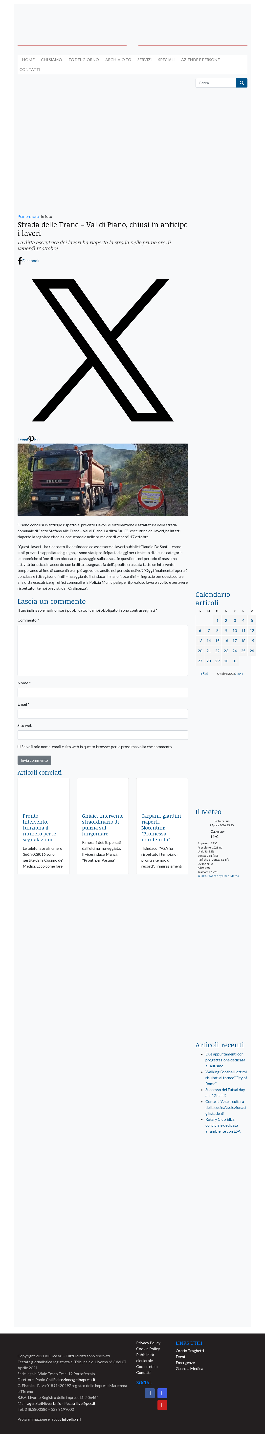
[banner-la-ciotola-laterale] (221, 424)
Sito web (25, 725)
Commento (28, 620)
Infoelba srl (71, 1419)
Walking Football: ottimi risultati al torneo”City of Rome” (226, 1077)
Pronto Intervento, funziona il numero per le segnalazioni (39, 827)
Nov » (238, 673)
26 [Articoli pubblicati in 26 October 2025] (252, 650)
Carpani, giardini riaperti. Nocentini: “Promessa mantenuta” (161, 827)
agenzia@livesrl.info (44, 1403)
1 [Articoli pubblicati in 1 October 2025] (217, 620)
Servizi (144, 59)
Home (28, 59)
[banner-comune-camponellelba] (221, 1317)
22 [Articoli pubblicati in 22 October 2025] (217, 650)
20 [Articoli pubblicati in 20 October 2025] (200, 650)
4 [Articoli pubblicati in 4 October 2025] (243, 620)
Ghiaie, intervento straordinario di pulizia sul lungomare (103, 824)
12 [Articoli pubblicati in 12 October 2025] (252, 630)
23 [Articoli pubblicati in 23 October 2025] (226, 650)
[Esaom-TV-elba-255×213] (221, 704)
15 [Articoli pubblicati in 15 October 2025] (217, 640)
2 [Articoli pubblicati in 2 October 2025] (226, 620)
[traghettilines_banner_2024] (221, 194)
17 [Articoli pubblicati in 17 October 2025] (234, 640)
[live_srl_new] (221, 1158)
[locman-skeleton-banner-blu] (221, 517)
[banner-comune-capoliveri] (221, 1280)
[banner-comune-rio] (221, 1299)
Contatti (30, 69)
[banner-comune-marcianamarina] (221, 1262)
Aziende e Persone (200, 59)
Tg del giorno (83, 59)
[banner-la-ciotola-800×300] (103, 180)
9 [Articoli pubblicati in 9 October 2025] (226, 630)
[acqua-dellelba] (221, 567)
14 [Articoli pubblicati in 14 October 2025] (208, 640)
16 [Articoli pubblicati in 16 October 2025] (226, 640)
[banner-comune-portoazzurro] (221, 1244)
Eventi (181, 1356)
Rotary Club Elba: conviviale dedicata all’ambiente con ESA (223, 1125)
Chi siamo (51, 59)
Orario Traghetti (190, 1350)
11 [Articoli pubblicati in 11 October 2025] (243, 630)
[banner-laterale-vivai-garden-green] (221, 954)
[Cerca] (216, 83)
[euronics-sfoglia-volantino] (221, 281)
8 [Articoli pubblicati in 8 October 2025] (217, 630)
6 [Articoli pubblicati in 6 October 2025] (200, 630)
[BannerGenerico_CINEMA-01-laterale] (221, 330)
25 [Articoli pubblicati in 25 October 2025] (243, 650)
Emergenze (185, 1362)
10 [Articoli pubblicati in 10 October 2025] (234, 630)
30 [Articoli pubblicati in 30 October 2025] (226, 660)
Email (23, 704)
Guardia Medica (189, 1368)
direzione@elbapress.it (75, 1379)
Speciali (166, 59)
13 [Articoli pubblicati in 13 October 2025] (200, 640)
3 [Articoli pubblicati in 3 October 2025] (235, 620)
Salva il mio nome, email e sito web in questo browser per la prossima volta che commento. (97, 746)
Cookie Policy (148, 1348)
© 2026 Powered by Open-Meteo (218, 875)
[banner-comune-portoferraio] (221, 1207)
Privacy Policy (148, 1342)
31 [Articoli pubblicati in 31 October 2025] (234, 660)
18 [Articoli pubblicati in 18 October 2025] (243, 640)
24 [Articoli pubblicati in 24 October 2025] (234, 650)
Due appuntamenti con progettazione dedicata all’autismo (225, 1060)
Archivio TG (118, 59)
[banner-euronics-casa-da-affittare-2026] (221, 767)
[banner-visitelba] (221, 1189)
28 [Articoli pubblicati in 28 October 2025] (208, 660)
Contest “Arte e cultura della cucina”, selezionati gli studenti (225, 1107)
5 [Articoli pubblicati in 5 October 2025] (252, 620)
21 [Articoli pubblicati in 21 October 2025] (208, 650)
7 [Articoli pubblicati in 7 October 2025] (209, 630)
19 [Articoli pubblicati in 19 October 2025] (252, 640)
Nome (24, 682)
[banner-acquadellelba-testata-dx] (221, 18)
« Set (204, 673)
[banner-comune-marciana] (221, 1225)
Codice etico (147, 1366)
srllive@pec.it (83, 1403)
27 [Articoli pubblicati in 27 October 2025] (200, 660)
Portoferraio (28, 216)
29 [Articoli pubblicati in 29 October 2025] (217, 660)
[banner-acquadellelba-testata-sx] (43, 18)
